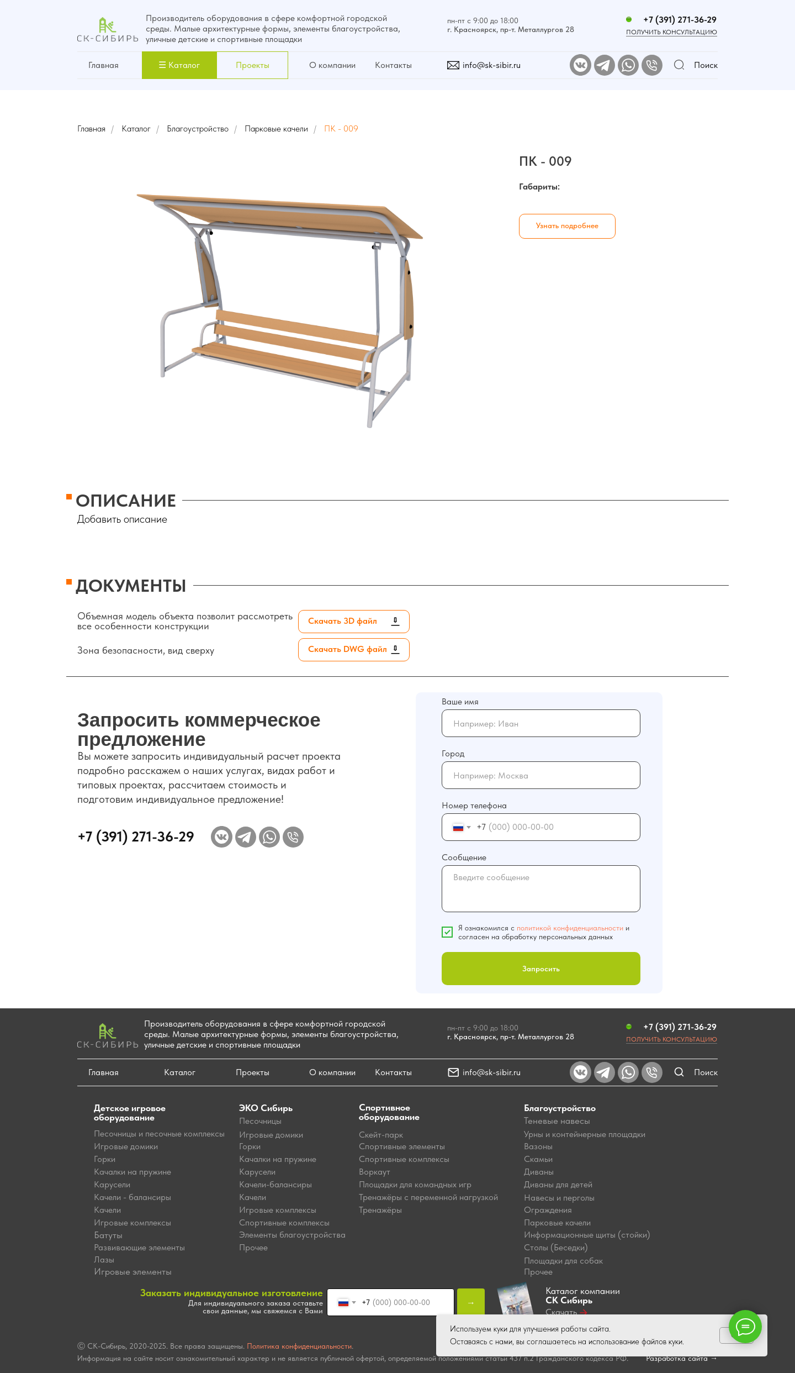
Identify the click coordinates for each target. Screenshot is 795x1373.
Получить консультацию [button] (671, 1039)
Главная (103, 65)
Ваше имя (460, 701)
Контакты (393, 65)
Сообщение (464, 857)
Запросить (541, 968)
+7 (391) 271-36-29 (680, 19)
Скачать (561, 1312)
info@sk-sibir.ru (492, 65)
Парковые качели (276, 128)
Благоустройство (198, 128)
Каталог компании (582, 1295)
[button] (179, 65)
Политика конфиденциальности (299, 1346)
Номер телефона (474, 805)
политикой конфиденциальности (570, 927)
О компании (332, 65)
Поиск (706, 65)
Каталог (136, 128)
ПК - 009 (341, 128)
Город (453, 753)
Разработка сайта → (682, 1358)
